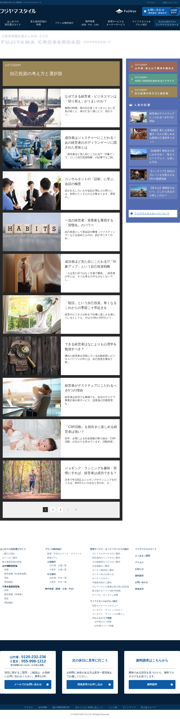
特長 (6, 569)
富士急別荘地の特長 (38, 23)
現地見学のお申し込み (90, 684)
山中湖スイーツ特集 (104, 626)
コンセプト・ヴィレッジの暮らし (108, 614)
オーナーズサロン (100, 578)
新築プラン (52, 557)
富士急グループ (148, 707)
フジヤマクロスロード (167, 23)
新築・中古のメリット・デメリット (64, 553)
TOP (2, 50)
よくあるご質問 (142, 556)
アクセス (151, 2)
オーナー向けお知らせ (103, 574)
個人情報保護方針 (61, 707)
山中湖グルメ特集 (103, 621)
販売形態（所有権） (14, 594)
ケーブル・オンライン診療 (105, 595)
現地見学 (139, 589)
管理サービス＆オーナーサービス (115, 23)
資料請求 (139, 575)
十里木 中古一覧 (58, 582)
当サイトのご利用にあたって (89, 707)
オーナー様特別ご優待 (103, 570)
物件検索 (90, 23)
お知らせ (139, 569)
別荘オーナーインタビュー (105, 605)
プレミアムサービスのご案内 (106, 553)
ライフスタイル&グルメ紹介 (104, 601)
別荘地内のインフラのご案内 (106, 557)
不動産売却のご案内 (102, 582)
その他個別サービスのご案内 (106, 562)
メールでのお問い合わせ (28, 684)
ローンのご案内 (9, 557)
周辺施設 (8, 582)
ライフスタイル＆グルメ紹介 (141, 23)
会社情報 (42, 707)
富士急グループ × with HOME (106, 591)
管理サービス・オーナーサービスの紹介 (109, 549)
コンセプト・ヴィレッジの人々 (107, 610)
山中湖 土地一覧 (58, 565)
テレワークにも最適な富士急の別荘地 (110, 586)
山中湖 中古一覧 (58, 578)
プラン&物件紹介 (53, 549)
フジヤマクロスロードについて (151, 213)
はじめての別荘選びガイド (13, 23)
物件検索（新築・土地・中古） (60, 589)
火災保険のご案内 (100, 566)
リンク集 (113, 707)
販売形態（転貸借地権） (16, 573)
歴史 (6, 578)
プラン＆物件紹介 (64, 23)
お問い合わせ (141, 582)
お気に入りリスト (170, 2)
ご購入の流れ (8, 553)
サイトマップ (129, 707)
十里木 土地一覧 (58, 569)
